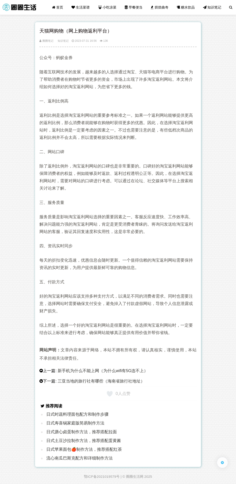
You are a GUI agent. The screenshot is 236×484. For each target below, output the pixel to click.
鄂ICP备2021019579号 (102, 476)
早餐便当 (133, 7)
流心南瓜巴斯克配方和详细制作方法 (79, 458)
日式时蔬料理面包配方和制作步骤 (77, 414)
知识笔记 (212, 7)
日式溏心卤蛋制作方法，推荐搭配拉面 (81, 432)
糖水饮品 (186, 7)
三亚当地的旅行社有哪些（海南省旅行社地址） (101, 381)
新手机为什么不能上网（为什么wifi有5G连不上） (103, 370)
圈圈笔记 (46, 40)
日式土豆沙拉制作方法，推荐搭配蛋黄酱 (83, 440)
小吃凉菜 (107, 7)
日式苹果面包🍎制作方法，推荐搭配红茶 (84, 449)
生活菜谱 (80, 7)
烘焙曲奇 (159, 7)
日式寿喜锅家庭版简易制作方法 (75, 423)
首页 (57, 7)
